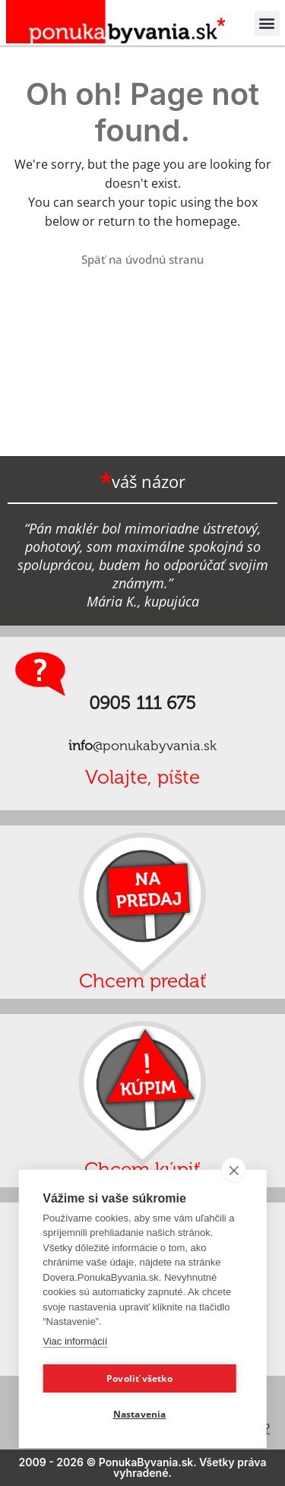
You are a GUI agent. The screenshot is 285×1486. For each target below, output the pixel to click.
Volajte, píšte (142, 777)
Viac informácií (75, 1341)
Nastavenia (139, 1414)
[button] (267, 23)
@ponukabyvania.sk (142, 745)
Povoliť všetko (139, 1378)
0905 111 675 (142, 703)
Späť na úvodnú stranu (142, 259)
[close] (233, 1170)
